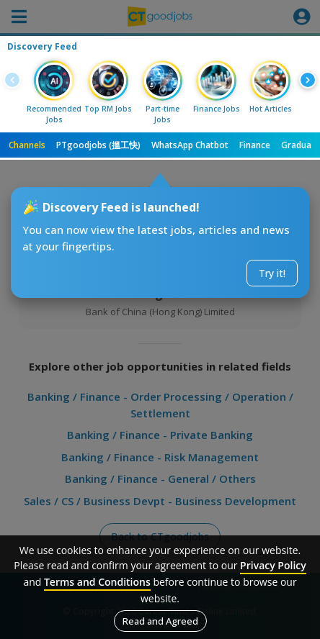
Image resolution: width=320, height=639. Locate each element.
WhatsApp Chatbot (189, 145)
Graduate (300, 145)
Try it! (272, 273)
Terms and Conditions (97, 582)
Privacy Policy (273, 565)
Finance (254, 145)
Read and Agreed (160, 621)
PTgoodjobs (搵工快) (98, 145)
